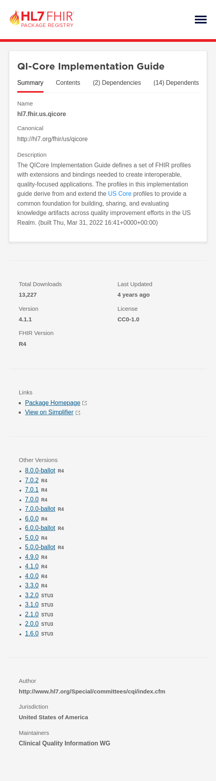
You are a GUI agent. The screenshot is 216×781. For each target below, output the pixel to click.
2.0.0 (32, 623)
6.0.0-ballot (40, 528)
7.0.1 (32, 489)
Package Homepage (56, 402)
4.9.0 (32, 557)
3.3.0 (32, 585)
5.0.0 (32, 537)
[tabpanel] (108, 163)
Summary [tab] (30, 82)
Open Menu (201, 19)
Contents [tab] (68, 82)
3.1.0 (32, 604)
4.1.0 (32, 566)
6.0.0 (32, 518)
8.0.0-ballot (40, 470)
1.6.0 (32, 633)
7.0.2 (32, 480)
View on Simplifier (52, 412)
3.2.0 (32, 595)
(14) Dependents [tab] (176, 82)
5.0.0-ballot (40, 547)
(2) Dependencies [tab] (117, 82)
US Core (119, 193)
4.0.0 (32, 576)
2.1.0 (32, 614)
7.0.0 (32, 499)
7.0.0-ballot (40, 508)
